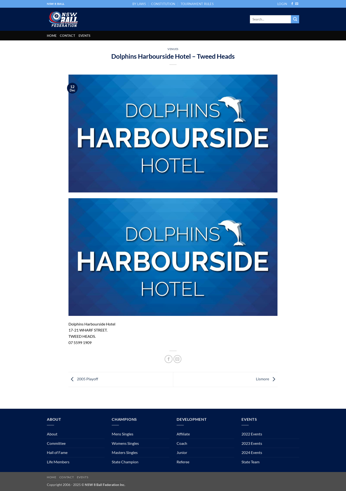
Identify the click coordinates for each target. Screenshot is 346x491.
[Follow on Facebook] (292, 4)
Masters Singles (125, 452)
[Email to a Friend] (177, 359)
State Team (250, 461)
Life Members (58, 461)
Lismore (267, 378)
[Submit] (295, 19)
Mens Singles (122, 434)
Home (51, 36)
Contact (67, 36)
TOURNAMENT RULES (197, 4)
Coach (182, 443)
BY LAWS (139, 4)
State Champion (125, 461)
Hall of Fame (57, 452)
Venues (172, 49)
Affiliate (183, 434)
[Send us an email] (296, 4)
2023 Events (251, 443)
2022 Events (251, 434)
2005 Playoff (83, 378)
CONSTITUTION (163, 4)
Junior (182, 452)
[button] (282, 3)
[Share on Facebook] (169, 359)
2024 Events (251, 452)
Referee (183, 461)
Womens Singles (125, 443)
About (52, 434)
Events (85, 36)
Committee (56, 443)
